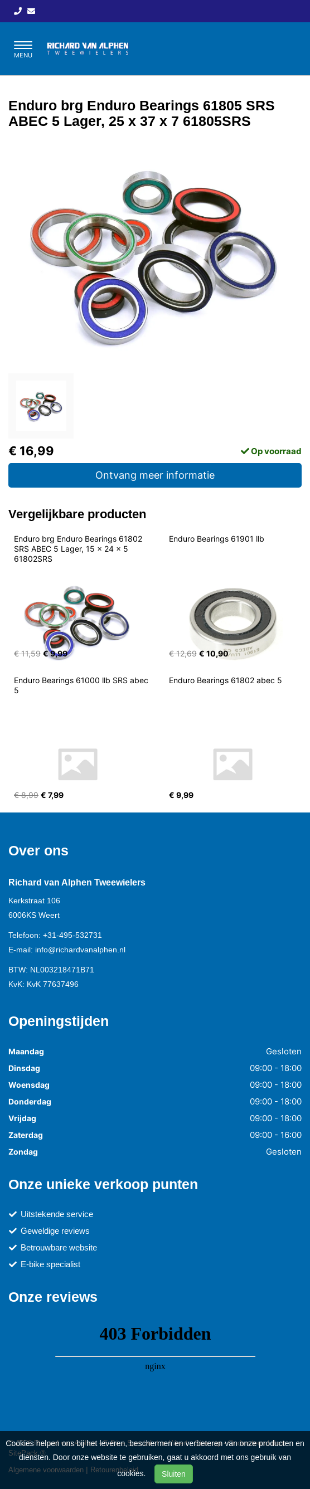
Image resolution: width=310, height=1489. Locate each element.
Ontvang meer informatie (155, 475)
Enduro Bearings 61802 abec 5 (225, 680)
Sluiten (174, 1473)
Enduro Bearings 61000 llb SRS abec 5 (82, 685)
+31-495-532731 (72, 935)
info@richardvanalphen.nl (80, 949)
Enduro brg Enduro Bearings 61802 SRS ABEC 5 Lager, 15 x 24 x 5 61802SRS (79, 548)
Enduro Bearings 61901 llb (216, 538)
